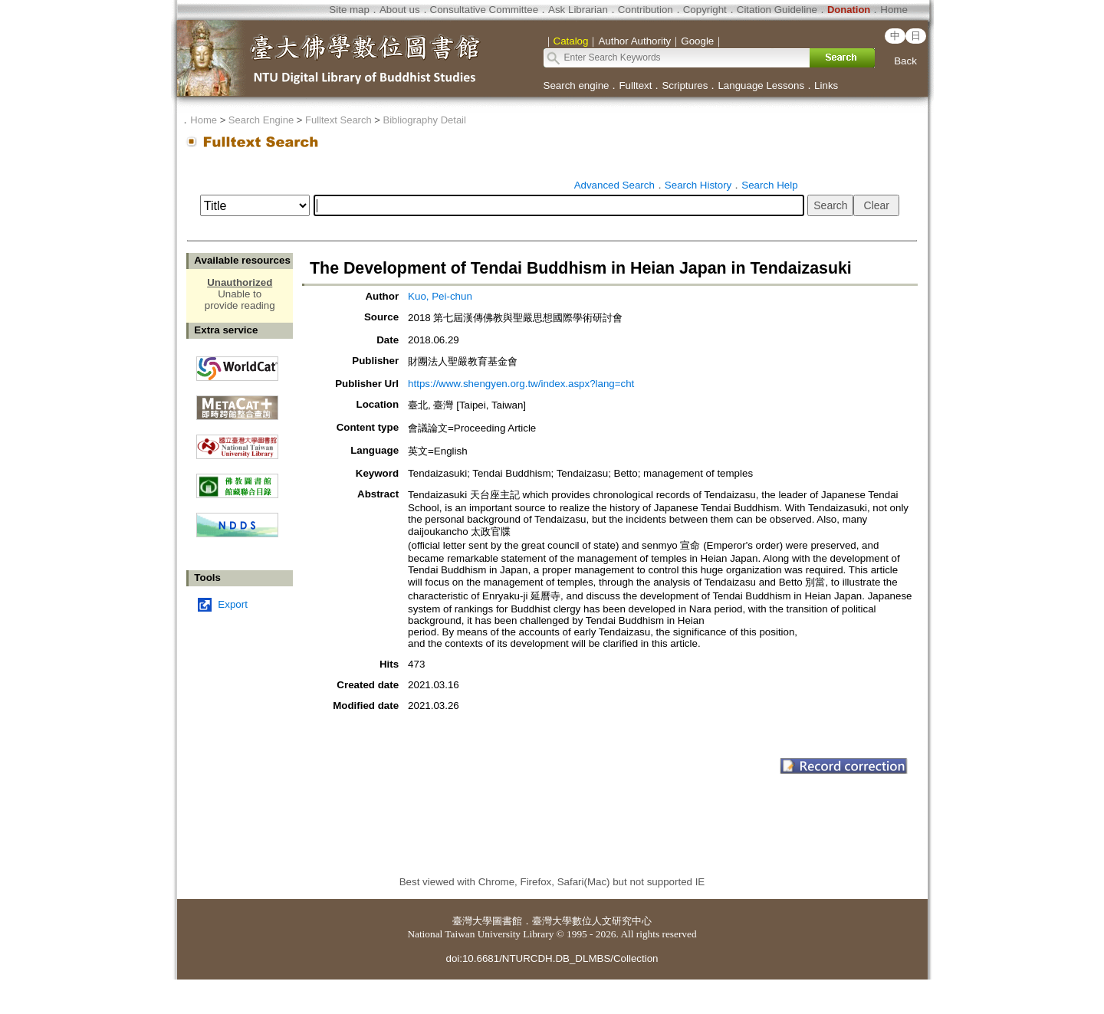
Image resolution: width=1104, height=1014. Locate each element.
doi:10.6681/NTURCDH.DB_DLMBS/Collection (551, 958)
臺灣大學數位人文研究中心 (592, 921)
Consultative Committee (484, 9)
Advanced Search (614, 185)
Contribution (645, 9)
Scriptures (685, 85)
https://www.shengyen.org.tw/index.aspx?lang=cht (521, 383)
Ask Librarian (578, 9)
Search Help (769, 185)
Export (233, 604)
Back (905, 61)
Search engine (577, 85)
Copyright (705, 9)
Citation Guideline (777, 9)
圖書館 (507, 921)
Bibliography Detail (424, 120)
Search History (698, 185)
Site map (349, 9)
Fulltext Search (338, 120)
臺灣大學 (472, 921)
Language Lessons (761, 85)
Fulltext (635, 85)
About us (400, 9)
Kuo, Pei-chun (440, 296)
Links (826, 85)
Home (894, 9)
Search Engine (261, 120)
